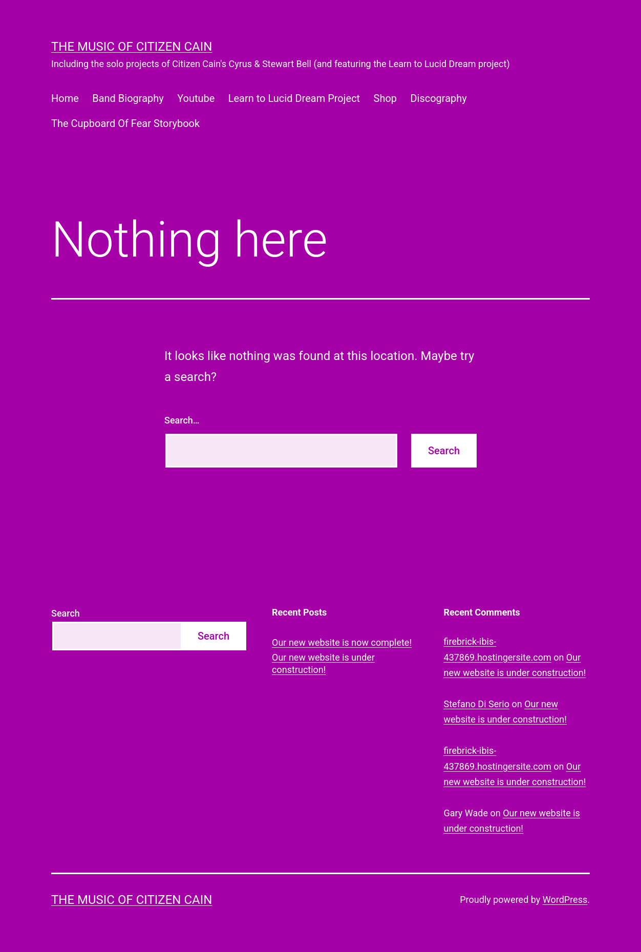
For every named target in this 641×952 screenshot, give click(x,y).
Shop (385, 98)
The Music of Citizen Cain (131, 46)
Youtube (196, 98)
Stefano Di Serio (476, 704)
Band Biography (128, 98)
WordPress (565, 899)
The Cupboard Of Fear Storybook (125, 123)
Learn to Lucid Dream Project (294, 98)
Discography (438, 98)
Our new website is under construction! (323, 663)
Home (65, 98)
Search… (182, 420)
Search (65, 613)
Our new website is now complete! (342, 642)
